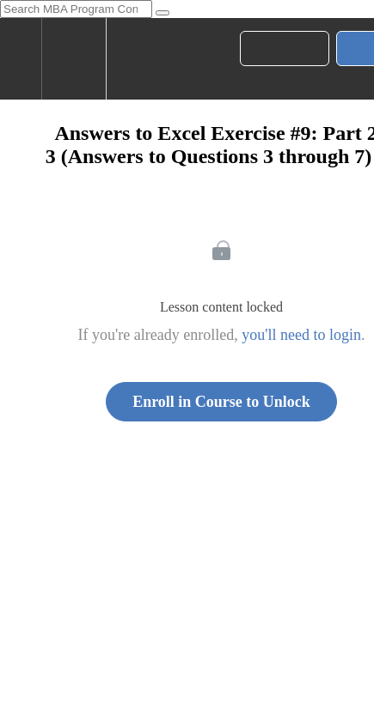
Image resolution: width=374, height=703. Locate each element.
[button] (20, 59)
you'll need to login (301, 334)
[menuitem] (73, 59)
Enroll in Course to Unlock (221, 401)
